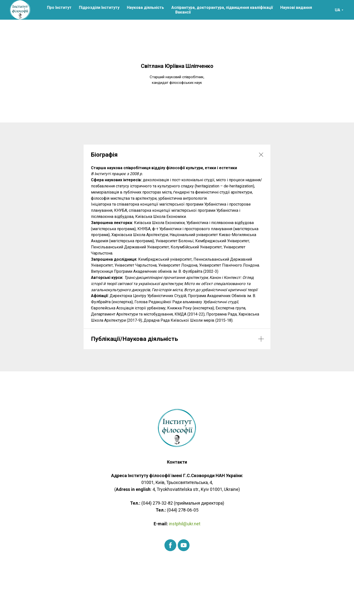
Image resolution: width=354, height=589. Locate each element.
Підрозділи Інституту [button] (99, 7)
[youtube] (184, 545)
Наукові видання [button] (296, 7)
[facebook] (170, 545)
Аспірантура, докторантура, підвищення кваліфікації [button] (222, 7)
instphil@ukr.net (184, 523)
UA (337, 10)
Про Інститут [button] (59, 7)
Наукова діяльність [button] (145, 7)
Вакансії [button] (183, 12)
